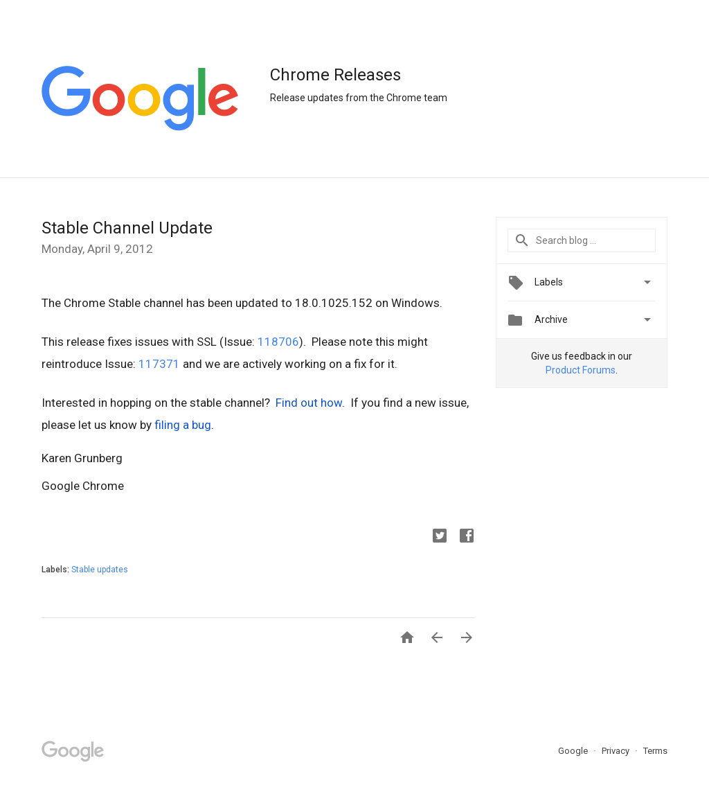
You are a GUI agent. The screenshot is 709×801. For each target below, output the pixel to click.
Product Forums (581, 370)
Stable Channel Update (127, 228)
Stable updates (99, 569)
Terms (655, 751)
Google (574, 751)
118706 (278, 342)
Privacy (616, 751)
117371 (159, 364)
